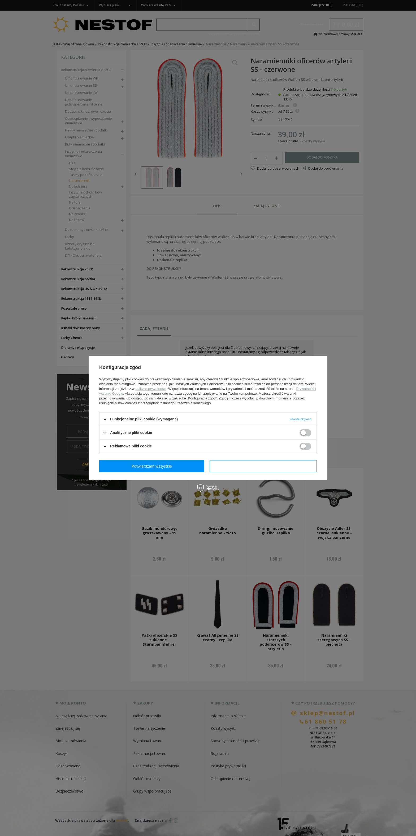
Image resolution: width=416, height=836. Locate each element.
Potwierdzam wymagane (153, 466)
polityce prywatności (151, 389)
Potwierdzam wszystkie (264, 466)
